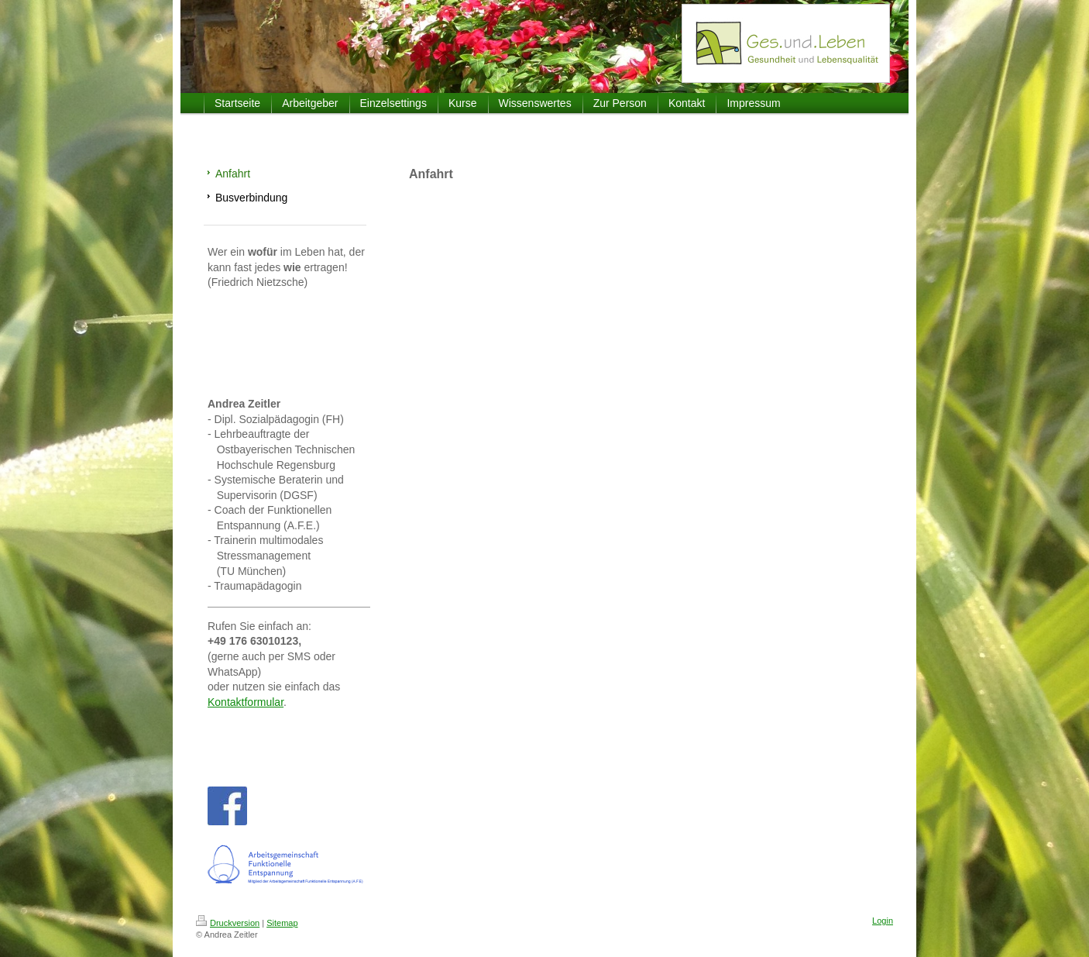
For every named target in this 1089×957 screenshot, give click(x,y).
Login (882, 920)
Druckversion (227, 923)
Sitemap (281, 923)
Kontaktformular (245, 702)
